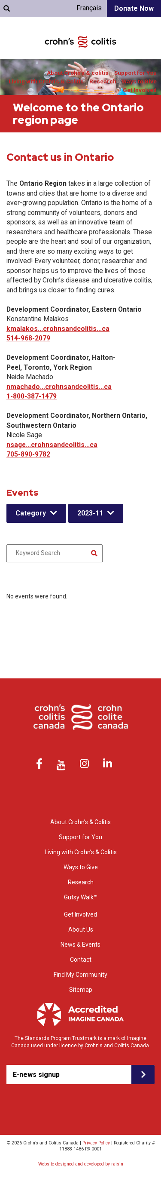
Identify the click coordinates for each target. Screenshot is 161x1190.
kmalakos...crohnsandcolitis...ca (57, 329)
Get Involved (140, 90)
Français (89, 8)
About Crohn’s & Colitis (80, 822)
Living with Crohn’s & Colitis (46, 81)
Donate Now (134, 8)
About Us (80, 929)
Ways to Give (139, 81)
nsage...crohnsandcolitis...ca (51, 445)
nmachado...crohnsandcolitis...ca (59, 387)
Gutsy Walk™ (80, 897)
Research (102, 81)
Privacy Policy (96, 1143)
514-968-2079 (28, 338)
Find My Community (80, 974)
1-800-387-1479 (31, 396)
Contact (80, 959)
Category (30, 513)
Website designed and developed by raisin (80, 1164)
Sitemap (80, 989)
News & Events (80, 944)
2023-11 (90, 513)
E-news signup (36, 1074)
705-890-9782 (28, 454)
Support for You (135, 73)
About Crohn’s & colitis (78, 73)
